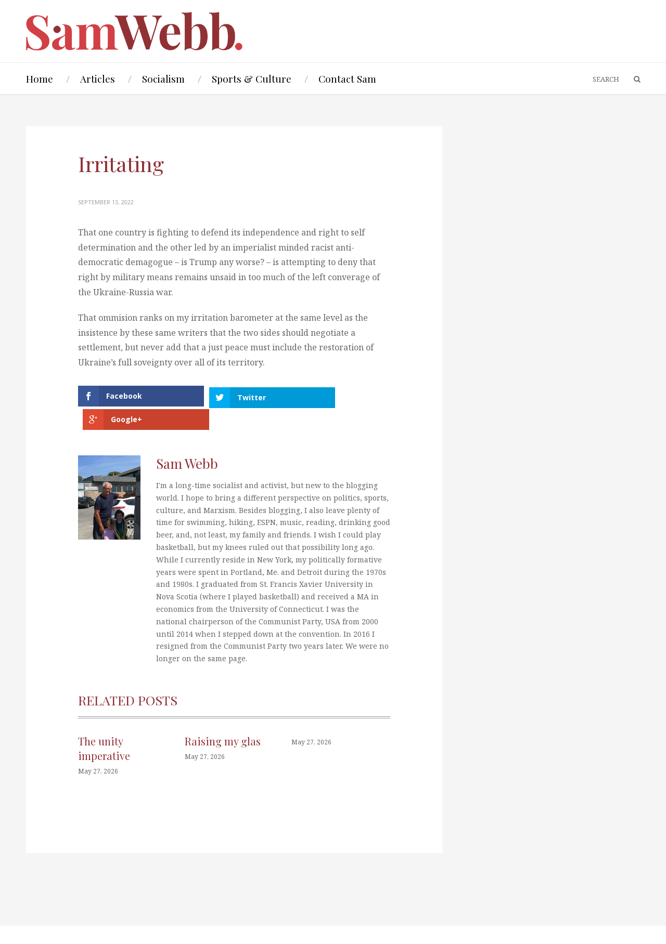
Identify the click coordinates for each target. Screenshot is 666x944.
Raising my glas (223, 718)
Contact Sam (347, 78)
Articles (97, 78)
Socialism (163, 78)
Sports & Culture (251, 78)
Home (39, 78)
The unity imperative (104, 725)
